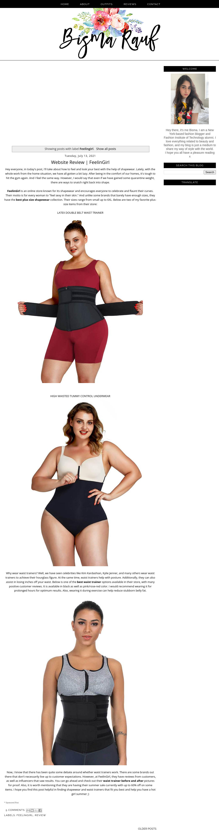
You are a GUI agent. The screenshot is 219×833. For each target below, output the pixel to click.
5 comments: (16, 810)
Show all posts (106, 149)
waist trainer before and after (123, 781)
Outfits (107, 4)
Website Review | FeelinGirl (80, 162)
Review (40, 815)
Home (65, 4)
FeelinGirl (13, 191)
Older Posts (147, 828)
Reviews (130, 4)
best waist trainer (89, 582)
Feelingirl (25, 815)
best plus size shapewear (33, 200)
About (85, 4)
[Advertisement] (39, 104)
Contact (153, 4)
